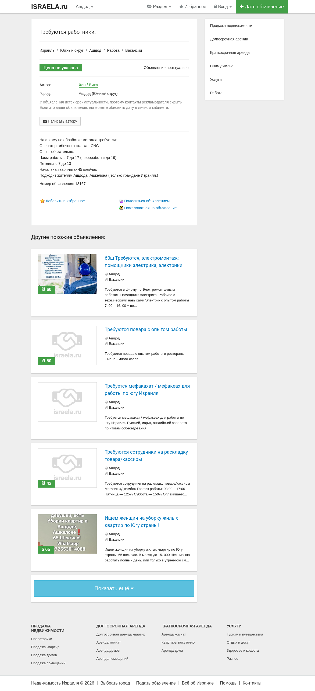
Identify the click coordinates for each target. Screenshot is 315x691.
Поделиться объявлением (147, 201)
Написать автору (60, 121)
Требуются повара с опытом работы (146, 329)
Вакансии (133, 50)
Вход (223, 6)
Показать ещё (114, 588)
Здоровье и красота (243, 650)
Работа (113, 50)
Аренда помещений (112, 659)
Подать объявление (156, 683)
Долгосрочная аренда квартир (120, 634)
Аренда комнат (108, 642)
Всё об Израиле (198, 683)
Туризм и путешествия (245, 634)
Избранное (192, 6)
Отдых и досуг (238, 642)
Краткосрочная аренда (230, 52)
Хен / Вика (88, 85)
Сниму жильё (222, 66)
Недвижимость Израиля (55, 683)
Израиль (47, 50)
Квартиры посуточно (178, 642)
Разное (232, 659)
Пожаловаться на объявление (150, 208)
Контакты (252, 683)
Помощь (228, 683)
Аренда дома (172, 650)
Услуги (216, 79)
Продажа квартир (45, 647)
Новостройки (41, 639)
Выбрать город (115, 683)
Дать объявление (262, 6)
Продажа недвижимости (231, 25)
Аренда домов (108, 650)
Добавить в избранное (65, 201)
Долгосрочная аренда (229, 39)
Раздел (159, 6)
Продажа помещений (48, 663)
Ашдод (84, 6)
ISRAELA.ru (49, 6)
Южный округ (72, 50)
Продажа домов (44, 655)
